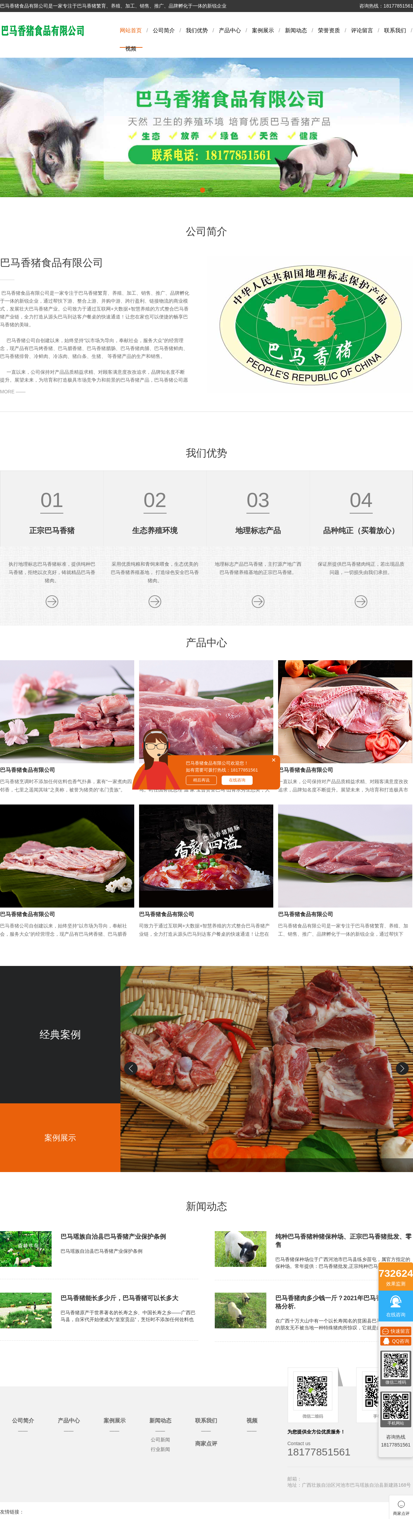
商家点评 (206, 1444)
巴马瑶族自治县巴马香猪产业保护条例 (113, 1236)
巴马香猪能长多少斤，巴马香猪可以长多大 (119, 1298)
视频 (130, 49)
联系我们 (395, 30)
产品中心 (230, 30)
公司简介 (164, 30)
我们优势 (197, 30)
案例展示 (263, 30)
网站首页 (131, 30)
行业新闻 (160, 1449)
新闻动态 (296, 30)
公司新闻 (160, 1439)
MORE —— (12, 391)
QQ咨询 (395, 1341)
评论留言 (362, 30)
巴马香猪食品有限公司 (27, 770)
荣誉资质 (329, 30)
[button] (403, 1068)
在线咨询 (237, 780)
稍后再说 (201, 780)
